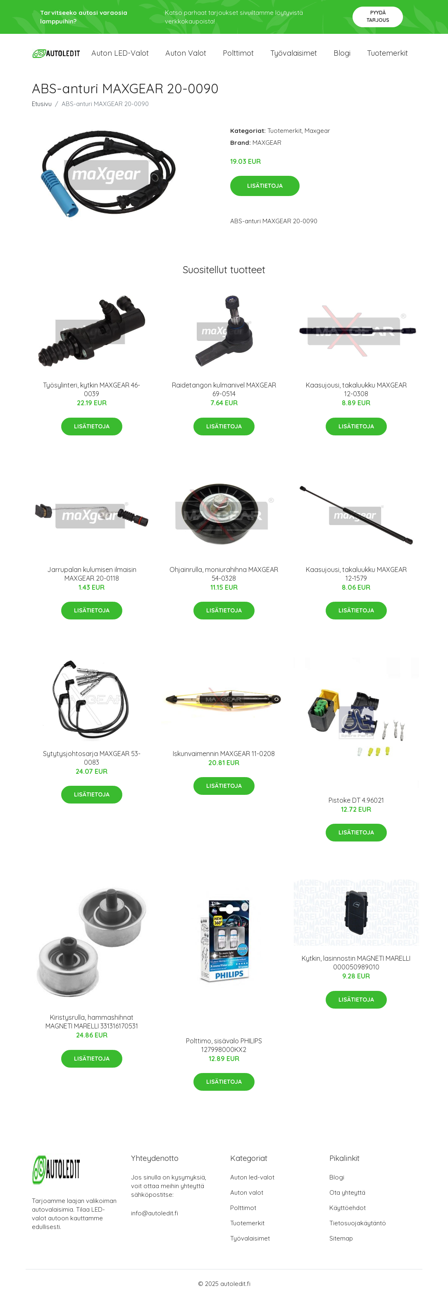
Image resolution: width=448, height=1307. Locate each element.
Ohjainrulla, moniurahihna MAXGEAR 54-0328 (223, 582)
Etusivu (42, 113)
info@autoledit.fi (154, 1222)
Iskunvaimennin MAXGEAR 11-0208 (224, 763)
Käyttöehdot (347, 1217)
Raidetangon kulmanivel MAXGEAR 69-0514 (224, 398)
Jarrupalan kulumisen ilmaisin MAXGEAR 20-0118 (91, 582)
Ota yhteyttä (347, 1201)
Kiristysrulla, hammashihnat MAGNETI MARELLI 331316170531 (91, 1030)
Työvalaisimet (293, 57)
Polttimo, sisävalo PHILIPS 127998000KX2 (224, 1054)
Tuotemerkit (387, 57)
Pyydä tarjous (378, 16)
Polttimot (238, 57)
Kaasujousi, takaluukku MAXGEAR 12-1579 (356, 582)
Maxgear (317, 140)
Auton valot (185, 57)
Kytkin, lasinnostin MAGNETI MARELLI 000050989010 (356, 971)
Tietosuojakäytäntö (357, 1232)
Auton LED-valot (120, 57)
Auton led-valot (252, 1186)
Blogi (342, 57)
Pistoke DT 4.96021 (356, 809)
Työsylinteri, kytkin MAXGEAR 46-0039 (91, 398)
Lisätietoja (265, 195)
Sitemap (341, 1247)
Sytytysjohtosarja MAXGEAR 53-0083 (92, 767)
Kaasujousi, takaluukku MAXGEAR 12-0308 (356, 398)
